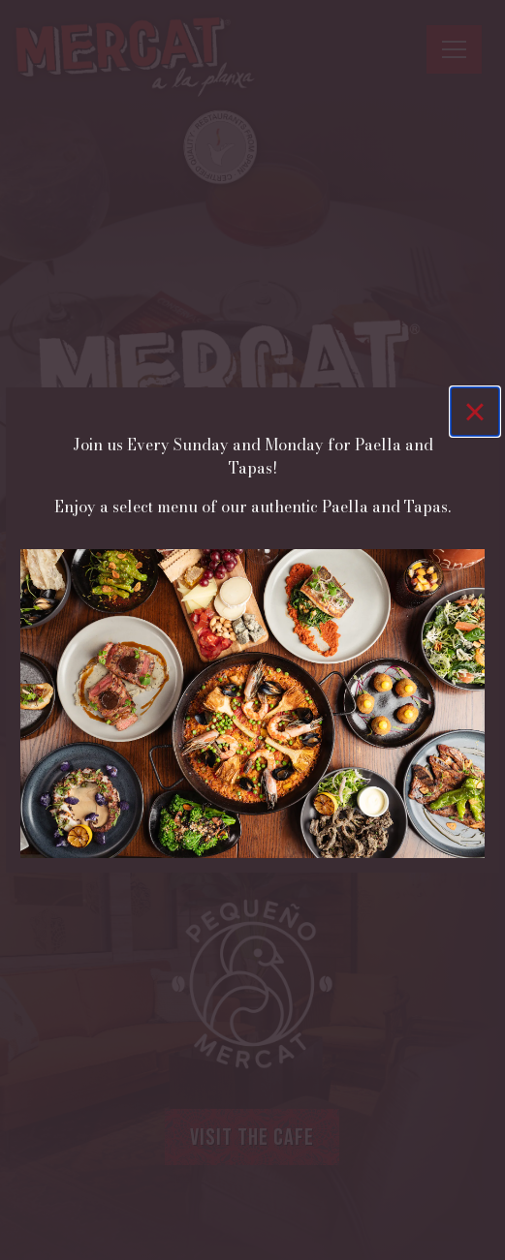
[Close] (475, 411)
